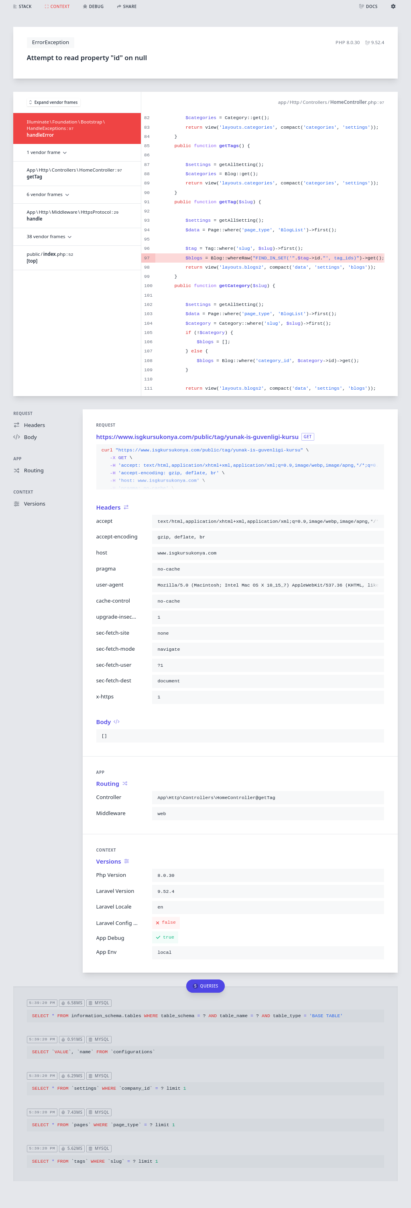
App (17, 458)
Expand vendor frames (53, 102)
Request (23, 413)
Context (23, 492)
